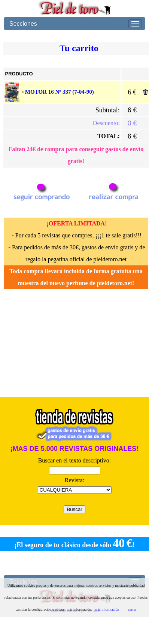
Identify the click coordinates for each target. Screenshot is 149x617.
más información (107, 609)
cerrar (132, 609)
